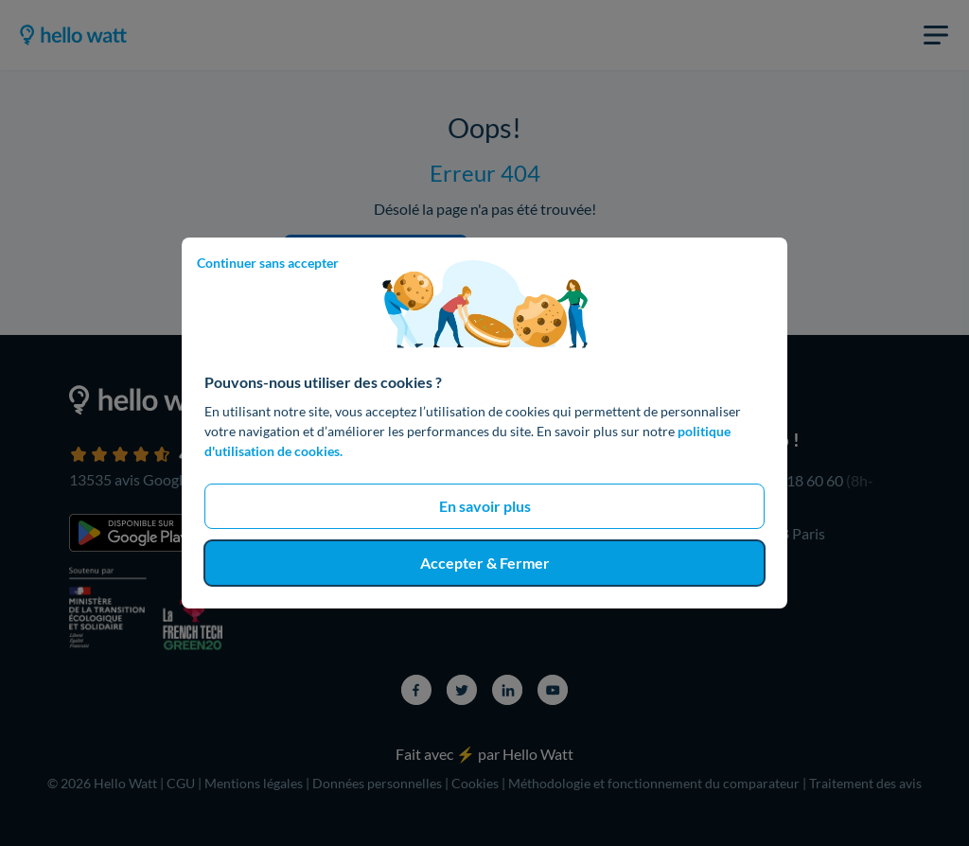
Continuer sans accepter (268, 263)
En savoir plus (485, 506)
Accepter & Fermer (485, 563)
